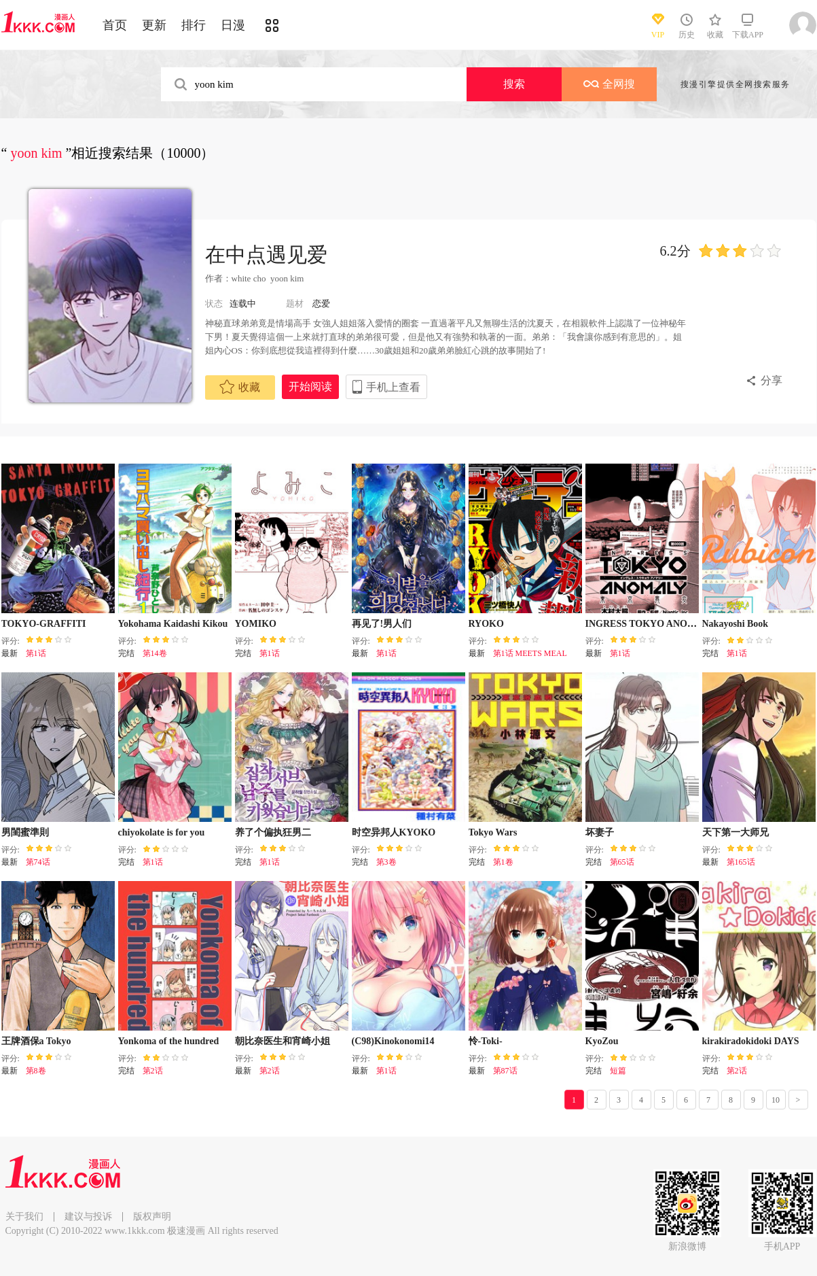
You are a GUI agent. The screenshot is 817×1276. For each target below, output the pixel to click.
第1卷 (503, 862)
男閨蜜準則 (25, 832)
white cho (249, 278)
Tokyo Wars (493, 832)
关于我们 (24, 1216)
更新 (154, 25)
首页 (115, 25)
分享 (771, 380)
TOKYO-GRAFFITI (43, 624)
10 (775, 1100)
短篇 (618, 1070)
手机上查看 (393, 387)
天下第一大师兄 (735, 832)
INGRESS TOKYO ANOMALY (650, 624)
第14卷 (155, 653)
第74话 (38, 862)
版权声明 (152, 1216)
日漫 (233, 25)
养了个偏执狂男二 (273, 832)
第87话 (505, 1070)
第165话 (741, 862)
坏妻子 (599, 832)
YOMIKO (255, 624)
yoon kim (287, 278)
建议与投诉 (88, 1216)
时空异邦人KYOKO (394, 832)
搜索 (514, 84)
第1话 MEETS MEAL (530, 653)
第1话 (36, 653)
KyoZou (602, 1041)
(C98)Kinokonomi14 (393, 1041)
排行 (193, 25)
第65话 (622, 862)
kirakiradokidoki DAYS (750, 1041)
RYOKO (486, 624)
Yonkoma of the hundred (168, 1041)
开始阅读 (310, 386)
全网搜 (609, 84)
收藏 (239, 386)
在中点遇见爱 (266, 254)
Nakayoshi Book (735, 624)
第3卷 (386, 862)
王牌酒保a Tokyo (36, 1041)
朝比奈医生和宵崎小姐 (282, 1041)
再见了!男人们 (382, 624)
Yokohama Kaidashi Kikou (173, 624)
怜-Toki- (486, 1041)
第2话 (153, 1070)
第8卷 (36, 1070)
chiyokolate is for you (161, 832)
